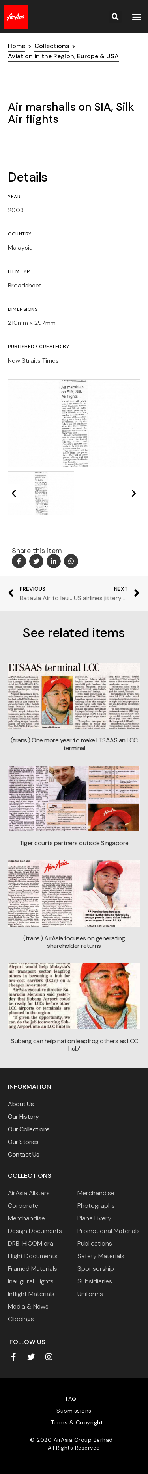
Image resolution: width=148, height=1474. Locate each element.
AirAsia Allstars (29, 1193)
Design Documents (35, 1231)
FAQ (71, 1398)
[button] (136, 16)
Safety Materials (100, 1256)
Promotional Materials (108, 1231)
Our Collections (29, 1129)
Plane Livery (94, 1218)
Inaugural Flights (31, 1281)
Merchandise (95, 1193)
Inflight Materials (31, 1294)
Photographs (96, 1205)
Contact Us (23, 1154)
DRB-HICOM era (30, 1243)
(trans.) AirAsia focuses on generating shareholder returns (74, 942)
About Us (21, 1104)
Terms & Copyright (77, 1422)
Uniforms (90, 1294)
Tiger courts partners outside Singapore (74, 843)
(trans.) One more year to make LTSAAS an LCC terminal (74, 744)
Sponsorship (95, 1268)
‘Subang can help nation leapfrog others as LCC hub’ (74, 1045)
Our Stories (23, 1142)
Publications (94, 1243)
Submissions (74, 1410)
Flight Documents (33, 1256)
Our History (23, 1116)
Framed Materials (32, 1268)
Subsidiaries (94, 1281)
